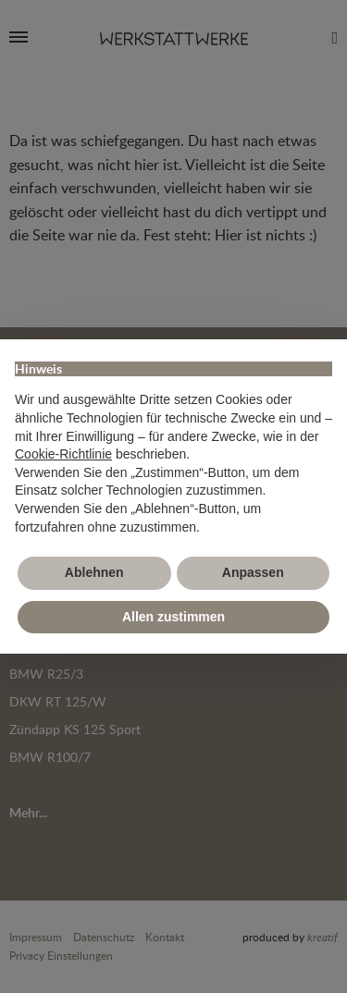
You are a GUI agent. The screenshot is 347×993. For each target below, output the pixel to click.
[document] (173, 445)
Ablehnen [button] (94, 572)
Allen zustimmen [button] (173, 616)
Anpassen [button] (253, 572)
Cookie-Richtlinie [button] (63, 454)
